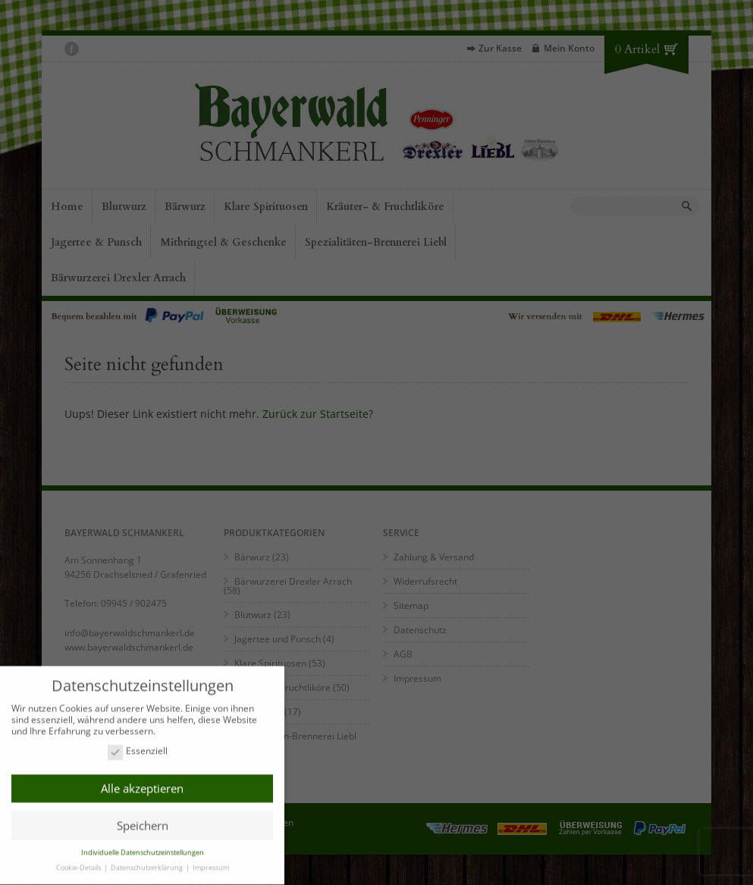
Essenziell (138, 747)
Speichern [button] (142, 821)
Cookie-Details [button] (79, 863)
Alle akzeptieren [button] (142, 784)
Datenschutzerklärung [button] (147, 863)
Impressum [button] (211, 863)
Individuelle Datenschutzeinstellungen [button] (142, 848)
